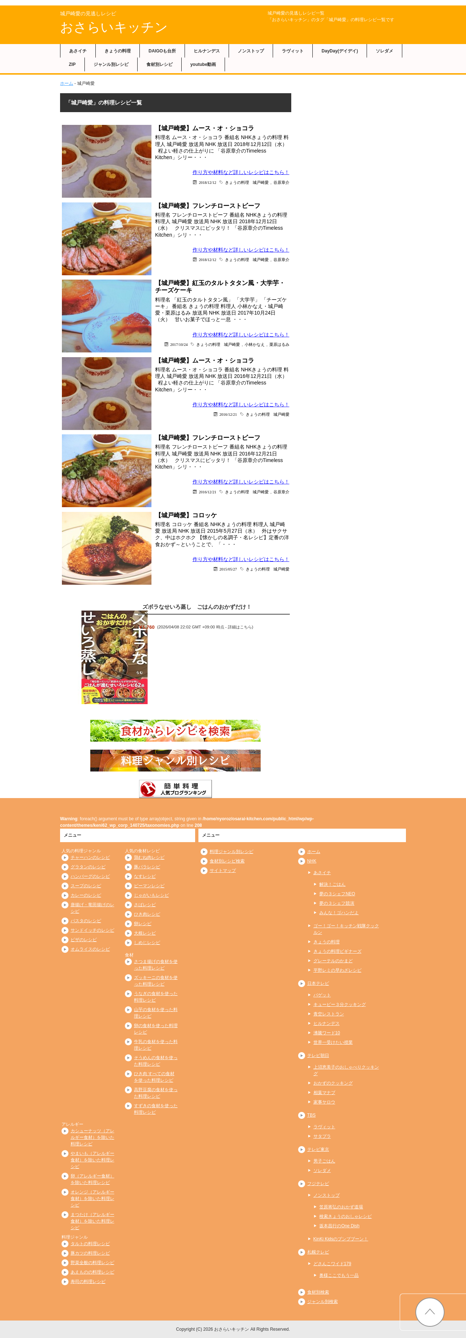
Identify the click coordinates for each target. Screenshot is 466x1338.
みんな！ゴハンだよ (339, 912)
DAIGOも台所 (162, 51)
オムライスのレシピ (90, 949)
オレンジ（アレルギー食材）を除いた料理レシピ (92, 1198)
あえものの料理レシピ (92, 1272)
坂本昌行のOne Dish (339, 1225)
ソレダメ (384, 51)
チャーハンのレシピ (90, 857)
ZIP (72, 64)
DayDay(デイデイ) (339, 51)
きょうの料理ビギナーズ (337, 951)
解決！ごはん (332, 884)
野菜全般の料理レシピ (92, 1262)
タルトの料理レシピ (90, 1243)
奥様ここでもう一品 (339, 1275)
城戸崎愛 (261, 182)
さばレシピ (145, 904)
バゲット (322, 995)
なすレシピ (145, 876)
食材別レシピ (159, 64)
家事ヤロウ (324, 1102)
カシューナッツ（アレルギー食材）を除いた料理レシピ (92, 1137)
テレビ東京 (318, 1149)
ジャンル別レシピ (111, 64)
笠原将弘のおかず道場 (341, 1206)
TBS (311, 1115)
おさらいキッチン (114, 27)
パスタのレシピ (86, 920)
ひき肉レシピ (147, 914)
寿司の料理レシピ (88, 1281)
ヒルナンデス (207, 51)
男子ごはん (324, 1161)
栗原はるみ (279, 344)
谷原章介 (281, 182)
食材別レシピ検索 (227, 861)
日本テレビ (318, 983)
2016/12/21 (228, 414)
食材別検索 (318, 1292)
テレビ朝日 (318, 1055)
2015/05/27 (228, 569)
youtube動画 (203, 64)
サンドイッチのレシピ (92, 930)
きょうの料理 (117, 51)
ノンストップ (251, 51)
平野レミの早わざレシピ (337, 970)
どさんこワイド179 (332, 1263)
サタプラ (322, 1136)
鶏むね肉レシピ (149, 857)
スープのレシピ (86, 885)
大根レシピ (145, 933)
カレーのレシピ (86, 895)
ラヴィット (293, 51)
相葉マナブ (324, 1092)
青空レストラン (328, 1014)
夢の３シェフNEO (337, 893)
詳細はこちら (240, 627)
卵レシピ (142, 923)
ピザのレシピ (84, 939)
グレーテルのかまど (333, 960)
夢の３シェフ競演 (336, 903)
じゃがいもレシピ (151, 895)
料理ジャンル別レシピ (231, 851)
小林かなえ (255, 344)
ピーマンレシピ (149, 885)
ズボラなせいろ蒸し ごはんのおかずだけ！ (197, 607)
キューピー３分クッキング (339, 1004)
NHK (311, 861)
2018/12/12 (207, 182)
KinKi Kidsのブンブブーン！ (340, 1239)
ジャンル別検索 (322, 1301)
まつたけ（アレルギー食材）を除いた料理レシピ (92, 1221)
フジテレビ (318, 1183)
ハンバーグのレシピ (90, 876)
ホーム (66, 83)
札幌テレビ (318, 1252)
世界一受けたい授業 (333, 1042)
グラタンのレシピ (88, 866)
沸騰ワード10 (326, 1032)
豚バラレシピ (147, 866)
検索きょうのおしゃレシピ (345, 1216)
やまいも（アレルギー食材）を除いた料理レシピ (92, 1160)
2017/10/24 (179, 344)
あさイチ (78, 51)
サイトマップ (223, 870)
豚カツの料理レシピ (90, 1253)
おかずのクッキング (333, 1083)
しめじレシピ (147, 942)
